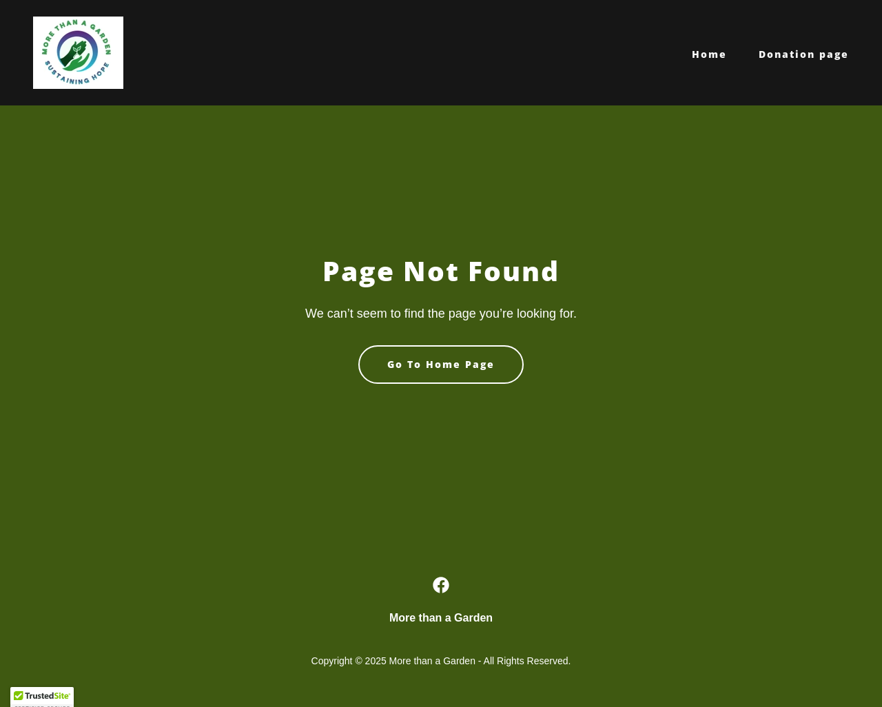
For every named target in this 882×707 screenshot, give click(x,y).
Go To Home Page (441, 364)
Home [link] (709, 54)
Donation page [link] (804, 54)
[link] (78, 52)
